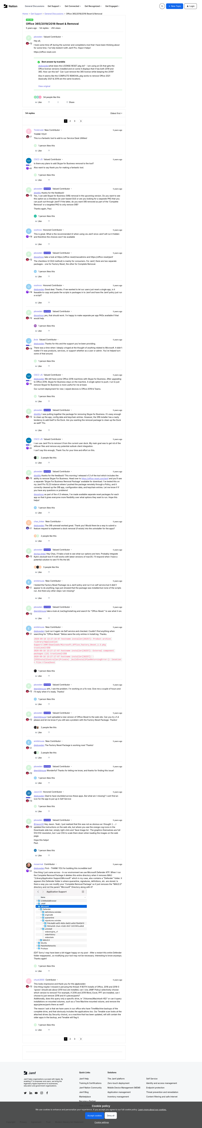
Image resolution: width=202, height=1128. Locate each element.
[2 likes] (45, 457)
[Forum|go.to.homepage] (10, 6)
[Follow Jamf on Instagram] (41, 1092)
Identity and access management (161, 1083)
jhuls (36, 339)
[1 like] (44, 145)
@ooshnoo (39, 257)
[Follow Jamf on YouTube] (36, 1093)
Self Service (152, 1078)
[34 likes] (47, 97)
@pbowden (43, 66)
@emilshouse (40, 611)
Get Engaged (112, 6)
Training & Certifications (90, 1083)
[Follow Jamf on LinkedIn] (30, 1092)
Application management (119, 1092)
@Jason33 (39, 824)
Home (25, 14)
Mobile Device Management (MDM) (124, 1087)
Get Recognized (93, 6)
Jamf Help (84, 1078)
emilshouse (39, 581)
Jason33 (38, 792)
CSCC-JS (38, 159)
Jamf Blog (84, 1092)
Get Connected (73, 6)
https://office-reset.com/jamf (95, 478)
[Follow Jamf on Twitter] (25, 1093)
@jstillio (37, 193)
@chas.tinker (40, 554)
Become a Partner (87, 1101)
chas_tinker (39, 521)
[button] (174, 6)
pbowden (38, 37)
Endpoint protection (155, 1087)
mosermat (38, 864)
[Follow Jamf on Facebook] (47, 1092)
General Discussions (34, 6)
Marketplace (85, 1096)
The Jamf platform (116, 1078)
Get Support (54, 6)
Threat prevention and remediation (162, 1092)
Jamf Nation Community (90, 1087)
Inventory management (118, 1096)
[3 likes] (46, 567)
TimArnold (38, 130)
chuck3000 (39, 980)
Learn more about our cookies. (152, 1109)
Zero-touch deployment (118, 1083)
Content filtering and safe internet (161, 1096)
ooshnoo (38, 230)
